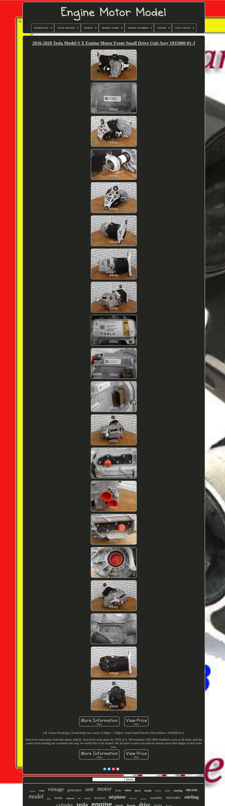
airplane (117, 797)
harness (133, 798)
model (36, 796)
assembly (156, 798)
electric (192, 790)
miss (49, 799)
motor (104, 788)
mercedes (173, 797)
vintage (56, 789)
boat (118, 790)
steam (147, 790)
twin (41, 790)
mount (87, 798)
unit (89, 789)
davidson (99, 798)
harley (158, 790)
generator (74, 790)
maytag (178, 790)
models (33, 791)
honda (58, 798)
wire (128, 790)
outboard (70, 798)
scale (167, 790)
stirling (191, 797)
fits (79, 798)
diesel (138, 790)
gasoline (143, 799)
